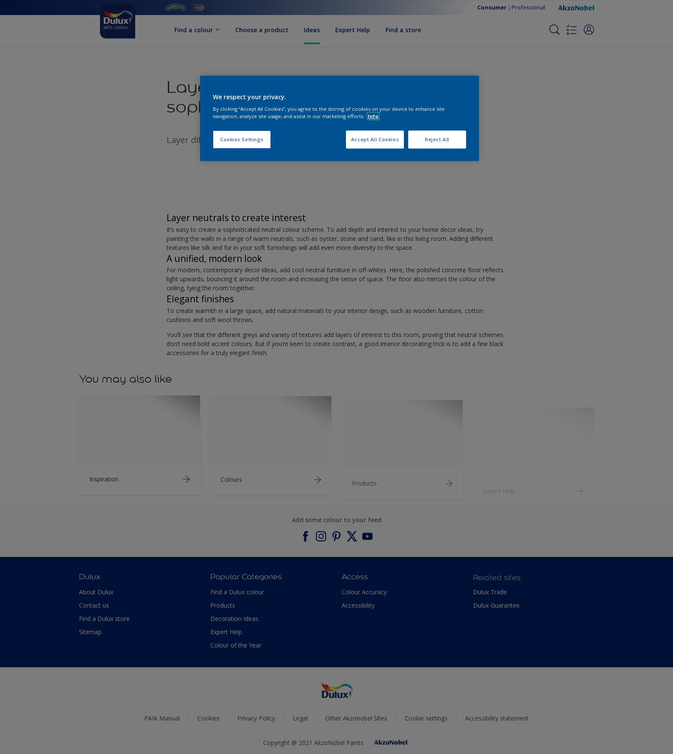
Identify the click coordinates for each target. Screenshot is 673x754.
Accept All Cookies (375, 139)
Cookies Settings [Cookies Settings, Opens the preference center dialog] (242, 139)
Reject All (437, 139)
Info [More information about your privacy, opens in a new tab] (373, 116)
